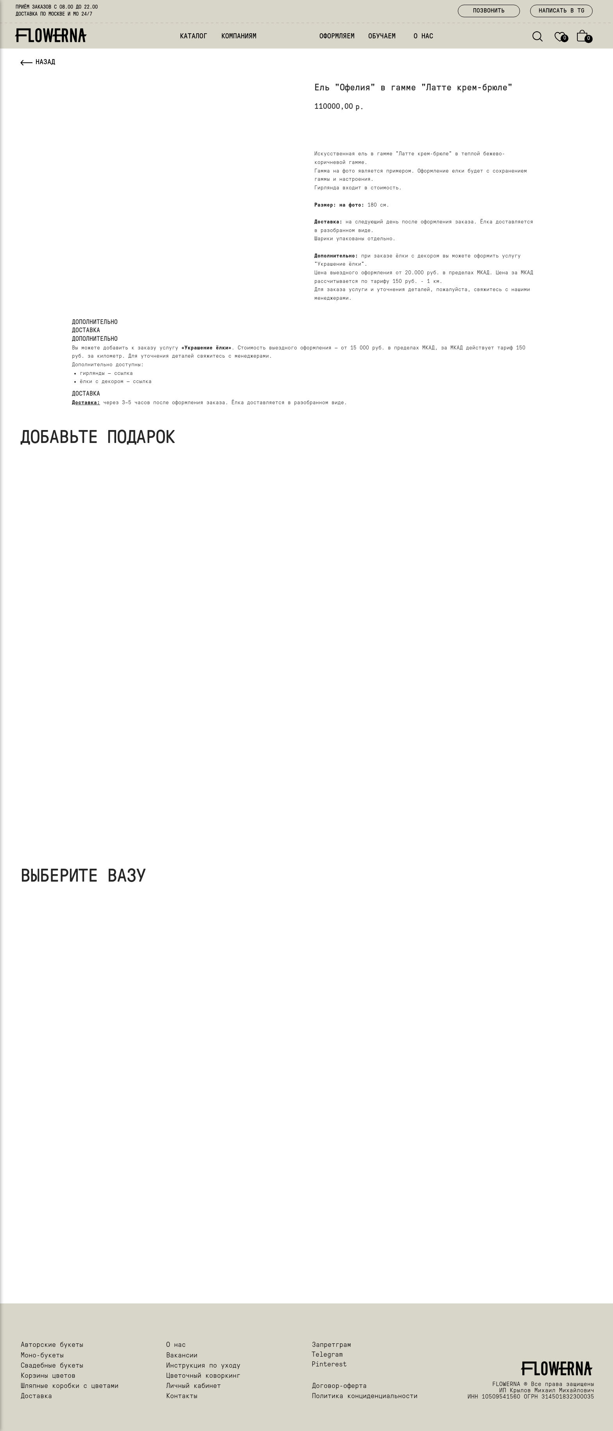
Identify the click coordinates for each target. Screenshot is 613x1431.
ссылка (123, 373)
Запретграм (331, 1345)
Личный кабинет (193, 1386)
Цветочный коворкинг (203, 1376)
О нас (176, 1345)
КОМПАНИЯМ (238, 36)
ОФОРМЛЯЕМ (337, 36)
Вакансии (181, 1355)
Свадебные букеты (52, 1366)
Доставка (36, 1396)
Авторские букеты (52, 1345)
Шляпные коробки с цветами (69, 1386)
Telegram (327, 1355)
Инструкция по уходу (203, 1366)
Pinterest (329, 1364)
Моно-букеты (42, 1355)
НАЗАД (45, 62)
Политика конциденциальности (365, 1396)
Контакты (181, 1396)
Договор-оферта (339, 1386)
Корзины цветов (48, 1376)
